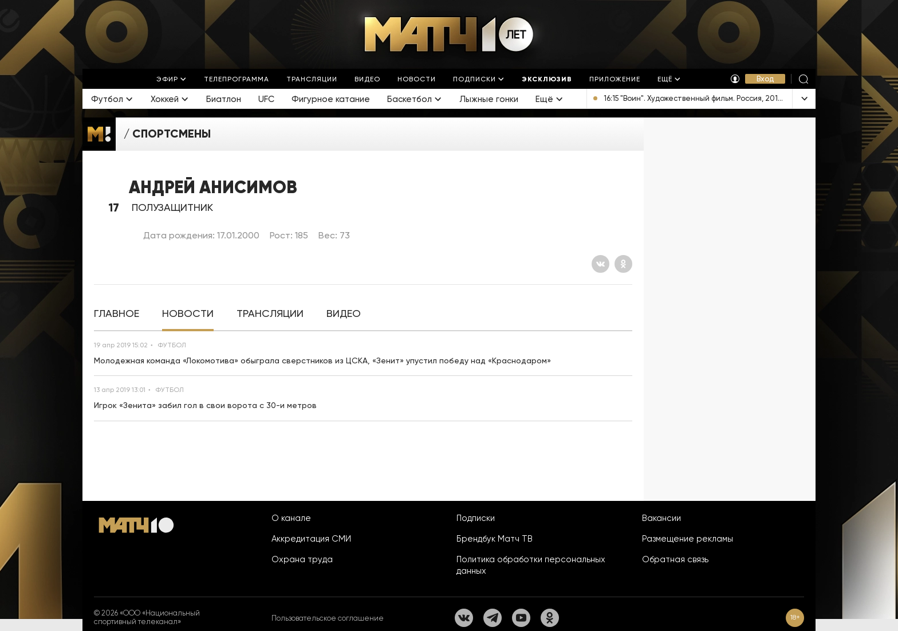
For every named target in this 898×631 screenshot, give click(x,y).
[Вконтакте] (600, 264)
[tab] (116, 313)
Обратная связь (675, 559)
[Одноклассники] (623, 264)
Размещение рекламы (687, 539)
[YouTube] (521, 618)
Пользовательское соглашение (327, 618)
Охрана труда (302, 559)
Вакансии (661, 518)
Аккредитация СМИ (311, 539)
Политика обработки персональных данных (530, 565)
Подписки (475, 518)
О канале (291, 518)
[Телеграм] (492, 618)
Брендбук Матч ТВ (494, 539)
